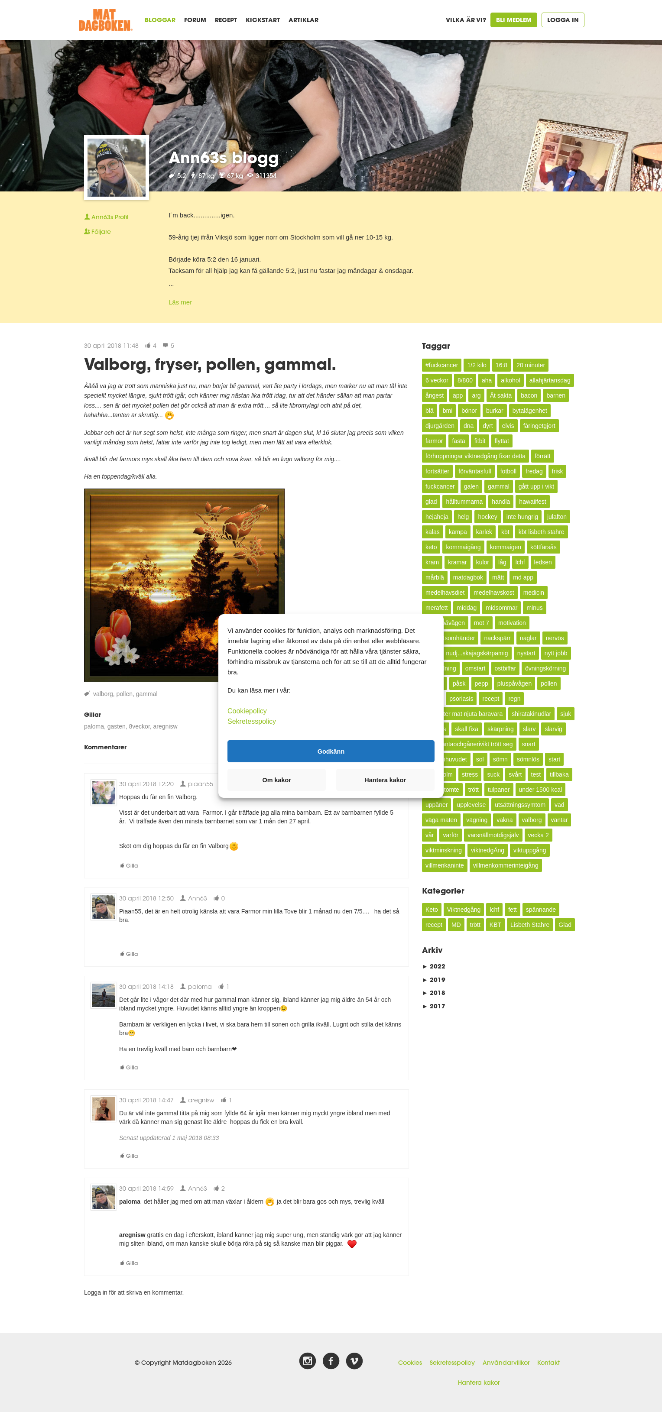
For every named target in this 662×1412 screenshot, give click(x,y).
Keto (431, 909)
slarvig (553, 728)
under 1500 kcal (540, 789)
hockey (487, 516)
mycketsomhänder (450, 638)
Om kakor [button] (277, 780)
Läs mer (180, 302)
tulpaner (499, 789)
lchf (520, 562)
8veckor (139, 726)
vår (429, 835)
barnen (555, 395)
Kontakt (548, 1363)
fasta (458, 440)
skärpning (500, 728)
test (536, 774)
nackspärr (497, 638)
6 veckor (436, 380)
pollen (125, 693)
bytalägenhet (530, 410)
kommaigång (463, 547)
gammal (147, 693)
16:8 (501, 365)
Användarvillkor (506, 1363)
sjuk (565, 713)
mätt (498, 577)
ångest (434, 395)
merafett (436, 607)
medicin (533, 592)
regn (514, 698)
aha (487, 380)
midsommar (501, 607)
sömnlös (528, 759)
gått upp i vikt (537, 486)
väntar (559, 819)
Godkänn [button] (331, 751)
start (554, 759)
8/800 (465, 380)
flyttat (502, 440)
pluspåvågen (514, 683)
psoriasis (461, 698)
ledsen (543, 562)
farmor (434, 440)
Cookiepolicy (247, 711)
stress (470, 774)
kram (432, 562)
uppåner (436, 804)
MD (456, 924)
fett (512, 909)
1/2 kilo (476, 365)
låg (502, 562)
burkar (494, 410)
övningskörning (545, 668)
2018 (433, 992)
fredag (534, 471)
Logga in (563, 20)
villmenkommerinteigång (506, 865)
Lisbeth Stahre (529, 924)
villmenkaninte (444, 865)
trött (473, 789)
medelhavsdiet (444, 592)
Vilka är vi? (466, 20)
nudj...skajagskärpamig (477, 653)
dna (469, 425)
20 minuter (530, 365)
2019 (433, 979)
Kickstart (263, 20)
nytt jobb (556, 653)
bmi (448, 410)
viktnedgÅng (487, 850)
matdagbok (468, 577)
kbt (505, 531)
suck (493, 774)
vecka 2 (538, 835)
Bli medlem (514, 20)
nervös (555, 638)
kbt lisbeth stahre (542, 531)
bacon (529, 395)
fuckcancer (440, 486)
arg (476, 395)
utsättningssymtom (520, 804)
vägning (476, 819)
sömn (500, 759)
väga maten (441, 819)
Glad (564, 924)
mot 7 (481, 622)
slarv (529, 728)
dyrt (488, 425)
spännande (541, 909)
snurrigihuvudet (446, 759)
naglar (528, 638)
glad (431, 501)
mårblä (434, 577)
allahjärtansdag (550, 380)
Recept (226, 20)
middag (467, 607)
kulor (482, 562)
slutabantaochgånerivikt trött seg (469, 744)
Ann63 (193, 898)
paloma (94, 726)
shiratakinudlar (531, 713)
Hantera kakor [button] (385, 780)
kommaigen (505, 547)
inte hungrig (522, 516)
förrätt (543, 456)
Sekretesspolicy (452, 1363)
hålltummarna (464, 501)
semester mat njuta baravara (464, 713)
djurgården (439, 425)
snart (528, 744)
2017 (433, 1006)
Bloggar (160, 20)
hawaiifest (532, 501)
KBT (495, 924)
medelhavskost (494, 592)
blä (429, 410)
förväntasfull (474, 471)
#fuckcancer (441, 365)
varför (450, 835)
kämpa (458, 531)
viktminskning (443, 850)
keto (431, 547)
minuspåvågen (445, 622)
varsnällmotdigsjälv (493, 835)
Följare (97, 232)
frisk (557, 471)
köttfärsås (543, 547)
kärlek (484, 531)
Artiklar (303, 20)
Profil (106, 217)
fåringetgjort (539, 425)
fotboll (508, 471)
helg (463, 516)
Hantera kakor (479, 1382)
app (458, 395)
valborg (103, 693)
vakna (505, 819)
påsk (459, 683)
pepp (481, 683)
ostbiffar (505, 668)
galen (471, 486)
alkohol (510, 380)
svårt (515, 774)
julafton (557, 516)
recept (490, 698)
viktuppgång (529, 850)
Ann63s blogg (224, 157)
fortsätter (437, 471)
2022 (433, 966)
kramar (457, 562)
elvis (508, 425)
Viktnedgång (464, 909)
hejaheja (436, 516)
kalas (432, 531)
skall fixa (466, 728)
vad (560, 804)
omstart (475, 668)
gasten (116, 726)
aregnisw (165, 726)
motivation (512, 622)
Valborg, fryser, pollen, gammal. (210, 363)
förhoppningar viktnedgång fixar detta (475, 456)
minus (534, 607)
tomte (451, 789)
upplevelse (471, 804)
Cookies (410, 1363)
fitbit (480, 440)
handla (501, 501)
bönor (469, 410)
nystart (526, 653)
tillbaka (559, 774)
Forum (195, 20)
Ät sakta (501, 395)
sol (480, 759)
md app (523, 577)
